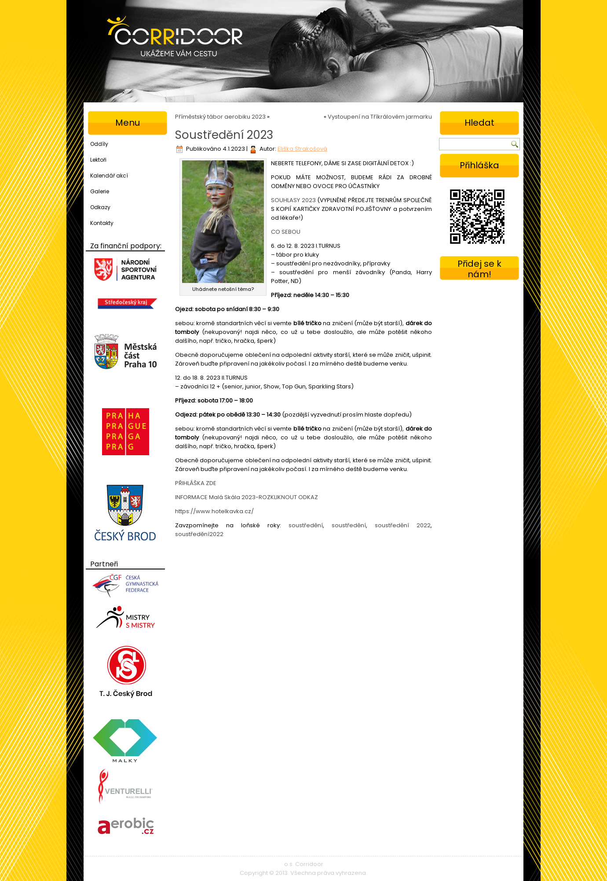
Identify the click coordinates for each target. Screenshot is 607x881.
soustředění (306, 525)
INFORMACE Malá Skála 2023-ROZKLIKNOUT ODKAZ (246, 497)
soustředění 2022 (403, 525)
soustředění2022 (199, 534)
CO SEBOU (285, 232)
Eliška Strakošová (302, 149)
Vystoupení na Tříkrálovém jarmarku (380, 116)
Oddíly (99, 144)
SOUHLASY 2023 (293, 200)
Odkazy (100, 207)
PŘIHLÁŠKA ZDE (195, 483)
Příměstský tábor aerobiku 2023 (220, 116)
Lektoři (98, 159)
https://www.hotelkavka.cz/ (214, 511)
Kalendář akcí (109, 175)
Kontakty (101, 223)
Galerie (99, 191)
